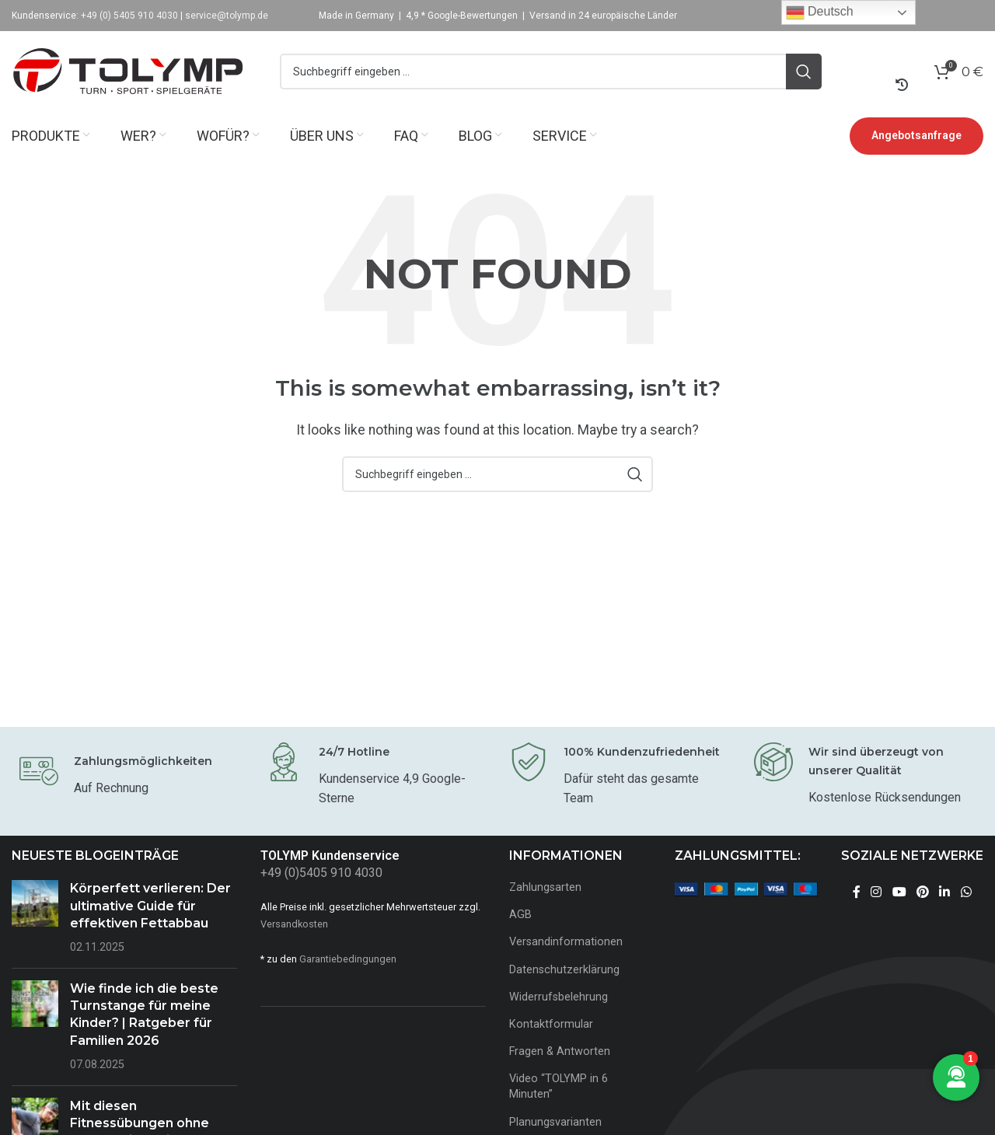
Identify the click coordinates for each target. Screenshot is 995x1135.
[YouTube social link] (899, 893)
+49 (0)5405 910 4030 (321, 873)
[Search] (551, 72)
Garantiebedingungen (347, 959)
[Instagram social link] (876, 893)
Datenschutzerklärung (564, 969)
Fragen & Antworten (559, 1052)
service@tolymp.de (226, 15)
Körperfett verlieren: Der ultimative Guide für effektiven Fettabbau (150, 906)
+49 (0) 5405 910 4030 (129, 15)
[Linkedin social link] (944, 893)
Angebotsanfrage (916, 136)
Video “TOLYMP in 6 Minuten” (558, 1087)
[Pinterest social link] (922, 893)
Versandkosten (294, 924)
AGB (520, 915)
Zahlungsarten (545, 888)
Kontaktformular (551, 1024)
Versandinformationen (566, 942)
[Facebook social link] (856, 893)
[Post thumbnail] (35, 919)
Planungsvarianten (555, 1122)
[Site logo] (128, 71)
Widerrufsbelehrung (558, 997)
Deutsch (820, 12)
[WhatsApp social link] (965, 893)
